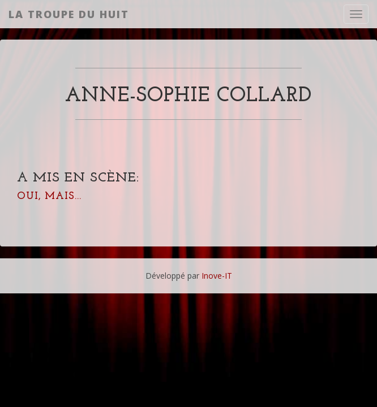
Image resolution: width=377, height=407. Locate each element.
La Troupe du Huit (68, 14)
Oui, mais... (49, 196)
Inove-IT (217, 275)
